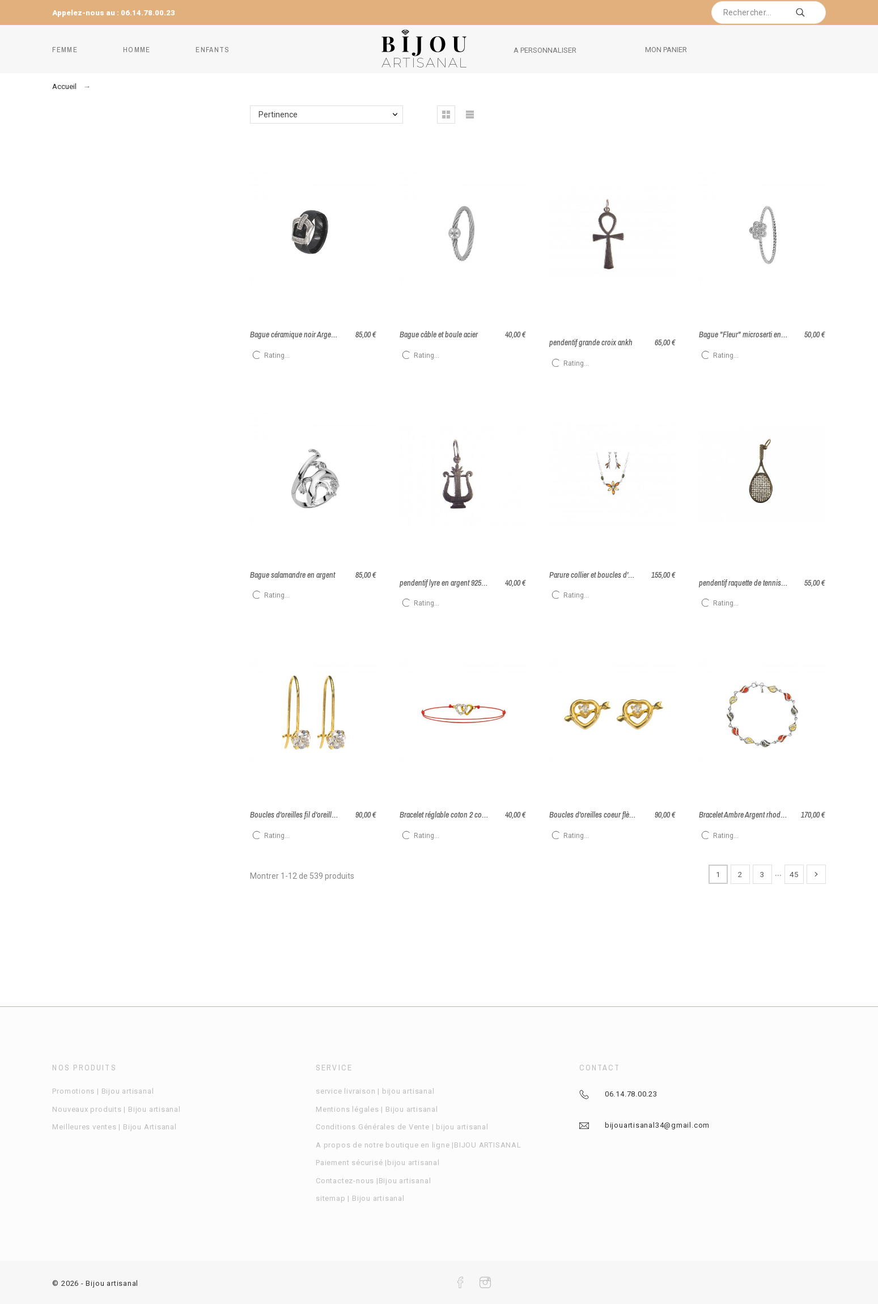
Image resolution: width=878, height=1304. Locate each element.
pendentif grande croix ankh (591, 342)
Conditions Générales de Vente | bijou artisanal (402, 1127)
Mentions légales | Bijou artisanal (377, 1109)
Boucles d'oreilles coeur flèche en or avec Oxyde (621, 815)
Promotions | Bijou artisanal (103, 1091)
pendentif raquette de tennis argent (750, 583)
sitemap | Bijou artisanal (360, 1198)
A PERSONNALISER (545, 50)
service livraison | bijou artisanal (375, 1091)
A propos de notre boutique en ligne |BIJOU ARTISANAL (418, 1145)
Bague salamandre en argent (292, 575)
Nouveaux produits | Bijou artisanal (116, 1109)
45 (794, 874)
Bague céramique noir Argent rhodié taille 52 (315, 334)
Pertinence (278, 114)
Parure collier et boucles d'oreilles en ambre (614, 575)
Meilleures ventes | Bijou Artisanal (114, 1127)
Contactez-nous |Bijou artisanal (373, 1180)
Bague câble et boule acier (439, 334)
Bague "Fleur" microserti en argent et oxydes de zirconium (785, 334)
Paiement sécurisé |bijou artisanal (378, 1162)
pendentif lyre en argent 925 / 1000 (450, 583)
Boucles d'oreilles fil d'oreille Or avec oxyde (314, 815)
